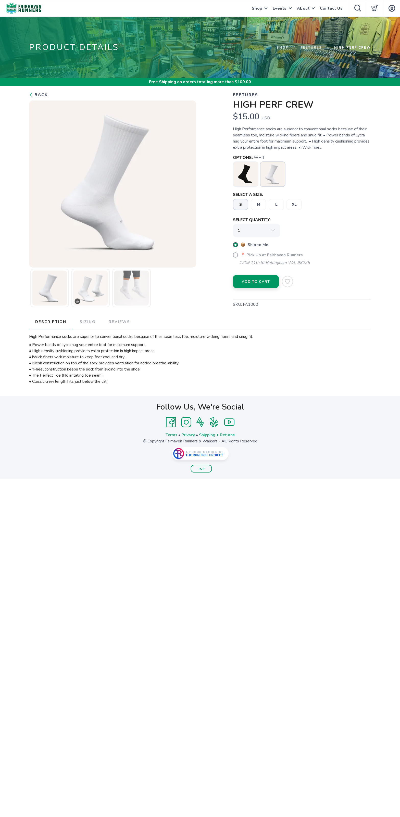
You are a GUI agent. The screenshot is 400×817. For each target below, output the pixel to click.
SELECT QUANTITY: (252, 220)
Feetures (311, 47)
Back (38, 95)
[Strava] (200, 422)
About (303, 8)
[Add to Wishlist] (287, 281)
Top (201, 469)
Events (280, 8)
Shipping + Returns (217, 435)
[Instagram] (186, 422)
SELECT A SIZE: (248, 194)
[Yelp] (214, 422)
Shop (257, 8)
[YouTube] (229, 422)
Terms (171, 435)
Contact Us (331, 8)
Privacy (188, 435)
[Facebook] (171, 422)
